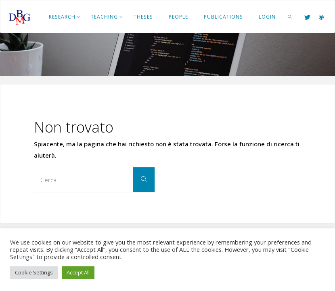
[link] (290, 16)
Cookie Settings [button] (34, 272)
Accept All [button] (78, 272)
